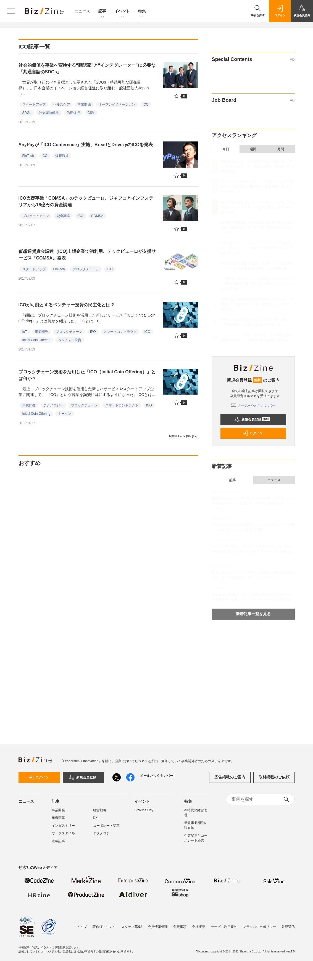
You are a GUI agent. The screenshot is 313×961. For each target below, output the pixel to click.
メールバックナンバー (253, 405)
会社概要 (198, 927)
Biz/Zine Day (144, 810)
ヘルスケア (61, 104)
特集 (142, 11)
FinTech (28, 156)
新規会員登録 (252, 419)
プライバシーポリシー (259, 927)
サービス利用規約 (224, 927)
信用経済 (73, 113)
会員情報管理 (158, 927)
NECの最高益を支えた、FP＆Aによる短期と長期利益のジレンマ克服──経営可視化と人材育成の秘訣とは (257, 207)
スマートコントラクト (120, 332)
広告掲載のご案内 (229, 777)
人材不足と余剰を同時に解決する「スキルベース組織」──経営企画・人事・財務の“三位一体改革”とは (257, 304)
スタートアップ (34, 104)
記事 (102, 11)
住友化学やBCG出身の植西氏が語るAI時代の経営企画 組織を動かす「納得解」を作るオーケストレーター (257, 227)
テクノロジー (53, 405)
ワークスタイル (63, 833)
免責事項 (179, 927)
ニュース (82, 11)
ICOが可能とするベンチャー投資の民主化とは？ (67, 305)
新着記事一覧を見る (253, 614)
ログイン (252, 433)
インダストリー (63, 826)
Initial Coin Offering (36, 340)
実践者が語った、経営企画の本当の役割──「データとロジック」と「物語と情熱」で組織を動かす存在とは (257, 166)
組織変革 (58, 818)
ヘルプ (82, 927)
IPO (93, 332)
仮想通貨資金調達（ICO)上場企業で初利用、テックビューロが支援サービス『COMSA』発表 (87, 254)
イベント (122, 11)
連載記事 (58, 841)
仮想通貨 (62, 156)
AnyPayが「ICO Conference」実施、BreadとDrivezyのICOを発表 (86, 144)
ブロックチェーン (35, 216)
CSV (91, 113)
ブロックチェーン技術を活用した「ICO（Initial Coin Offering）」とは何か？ (87, 375)
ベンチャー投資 (69, 340)
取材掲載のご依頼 (274, 777)
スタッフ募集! (131, 927)
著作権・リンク (104, 927)
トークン (64, 414)
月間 (280, 149)
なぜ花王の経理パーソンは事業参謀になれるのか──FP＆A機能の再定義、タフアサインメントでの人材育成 (257, 284)
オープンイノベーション (117, 104)
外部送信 (288, 927)
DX (95, 818)
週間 (253, 149)
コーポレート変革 (106, 826)
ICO (146, 104)
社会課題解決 (49, 113)
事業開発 (84, 104)
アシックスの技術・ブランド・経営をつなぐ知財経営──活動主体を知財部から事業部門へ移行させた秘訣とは (257, 187)
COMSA (97, 216)
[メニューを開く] (11, 11)
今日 (225, 149)
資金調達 (63, 216)
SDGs (26, 113)
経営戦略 (99, 810)
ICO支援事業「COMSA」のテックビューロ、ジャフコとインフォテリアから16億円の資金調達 (86, 201)
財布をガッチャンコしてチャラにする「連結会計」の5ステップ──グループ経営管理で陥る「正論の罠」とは (257, 248)
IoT (24, 332)
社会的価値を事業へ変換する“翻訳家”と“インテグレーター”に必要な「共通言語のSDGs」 (87, 68)
